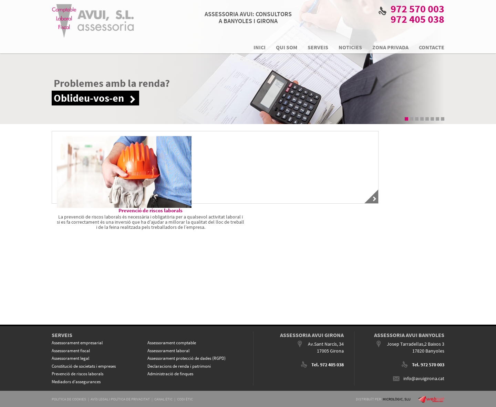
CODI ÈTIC (185, 399)
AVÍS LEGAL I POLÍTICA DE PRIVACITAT (120, 399)
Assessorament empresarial (77, 343)
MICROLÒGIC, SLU (397, 399)
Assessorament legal (70, 358)
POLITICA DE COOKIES (69, 399)
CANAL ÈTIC (163, 399)
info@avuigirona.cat (423, 378)
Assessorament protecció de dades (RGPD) (186, 358)
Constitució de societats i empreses (84, 366)
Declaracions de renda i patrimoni (179, 366)
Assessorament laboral (168, 351)
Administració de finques (170, 374)
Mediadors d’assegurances (76, 382)
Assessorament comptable (171, 343)
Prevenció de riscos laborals (77, 374)
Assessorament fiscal (71, 351)
